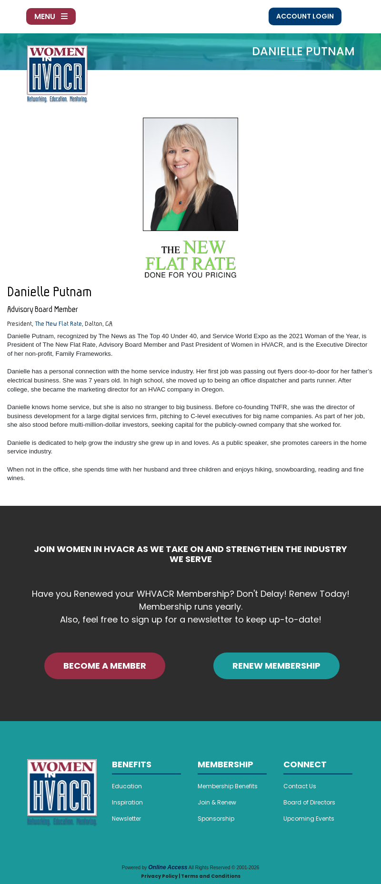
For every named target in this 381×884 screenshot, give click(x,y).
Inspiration (127, 802)
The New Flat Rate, (59, 323)
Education (127, 786)
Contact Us (299, 786)
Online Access (167, 867)
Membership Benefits (228, 786)
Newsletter (126, 818)
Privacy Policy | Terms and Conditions (191, 876)
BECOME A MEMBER (104, 666)
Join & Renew (217, 802)
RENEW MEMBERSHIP (276, 666)
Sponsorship (216, 818)
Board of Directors (309, 802)
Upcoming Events (308, 818)
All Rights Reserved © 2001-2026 (224, 867)
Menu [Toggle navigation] (51, 16)
